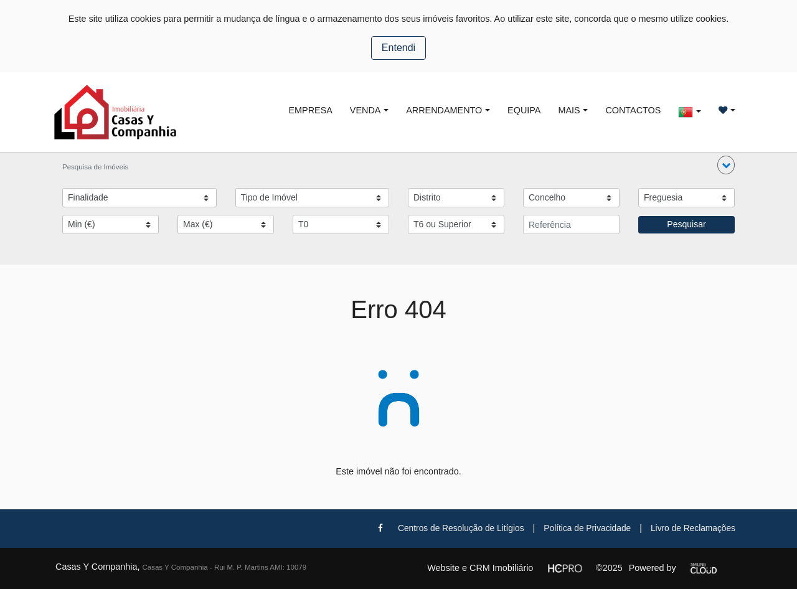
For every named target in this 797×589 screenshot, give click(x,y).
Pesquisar (686, 224)
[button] (726, 165)
